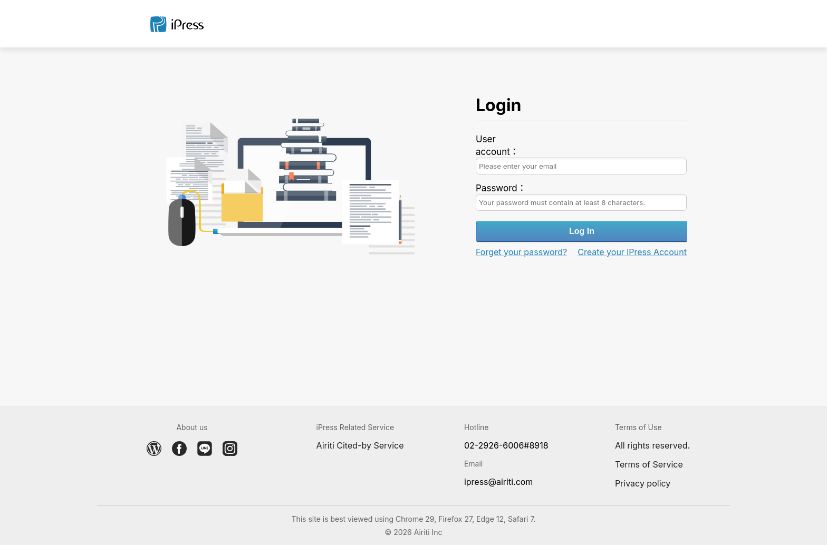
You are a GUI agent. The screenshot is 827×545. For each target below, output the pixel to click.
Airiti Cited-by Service (360, 445)
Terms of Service (649, 464)
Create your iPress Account (632, 252)
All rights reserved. (652, 445)
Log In (581, 231)
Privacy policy (642, 483)
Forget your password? (521, 252)
